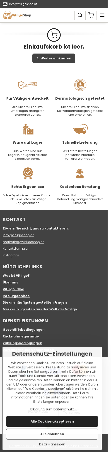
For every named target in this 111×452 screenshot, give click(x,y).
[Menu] (102, 15)
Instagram (11, 255)
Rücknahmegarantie (21, 336)
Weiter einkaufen (53, 58)
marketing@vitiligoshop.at (23, 242)
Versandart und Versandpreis (29, 350)
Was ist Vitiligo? (16, 275)
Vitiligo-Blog (13, 289)
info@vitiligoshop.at (18, 235)
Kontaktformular (16, 248)
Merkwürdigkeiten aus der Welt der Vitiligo (40, 309)
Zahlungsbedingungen (22, 343)
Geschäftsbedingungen (24, 329)
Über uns (10, 282)
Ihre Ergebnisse (16, 296)
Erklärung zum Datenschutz (52, 423)
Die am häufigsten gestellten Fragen (35, 302)
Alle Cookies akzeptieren (52, 435)
